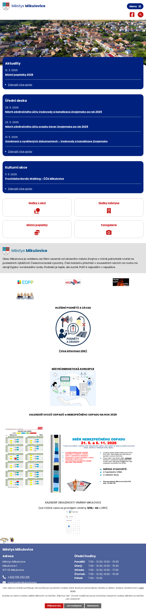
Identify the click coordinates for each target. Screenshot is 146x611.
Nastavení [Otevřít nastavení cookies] (93, 605)
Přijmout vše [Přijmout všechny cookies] (54, 605)
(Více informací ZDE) (73, 351)
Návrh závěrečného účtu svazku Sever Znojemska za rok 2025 (46, 126)
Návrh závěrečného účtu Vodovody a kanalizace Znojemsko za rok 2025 (53, 112)
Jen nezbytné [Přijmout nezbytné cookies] (74, 605)
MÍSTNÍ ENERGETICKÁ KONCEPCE (73, 369)
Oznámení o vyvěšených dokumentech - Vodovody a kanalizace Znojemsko (56, 141)
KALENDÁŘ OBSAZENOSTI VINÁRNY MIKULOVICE (73, 502)
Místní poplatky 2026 (19, 74)
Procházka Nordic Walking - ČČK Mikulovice (34, 178)
